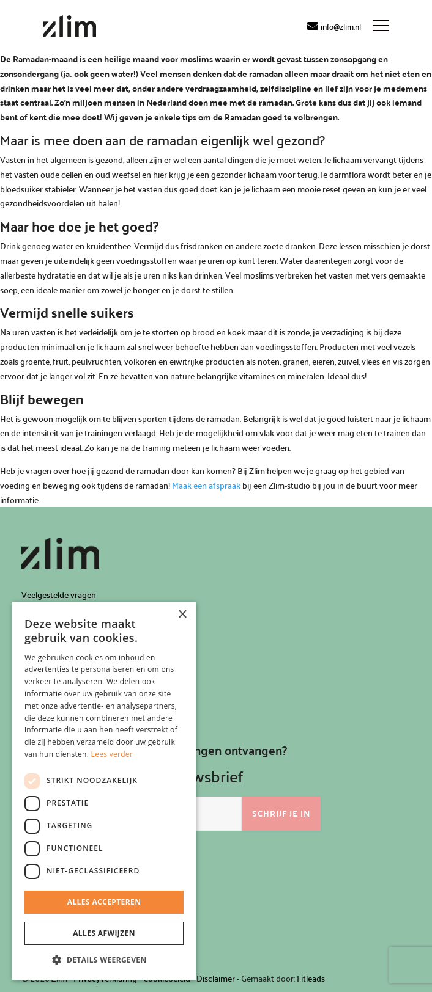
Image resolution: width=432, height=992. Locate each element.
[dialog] (104, 791)
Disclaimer (215, 978)
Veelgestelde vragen (58, 594)
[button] (104, 960)
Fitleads (311, 978)
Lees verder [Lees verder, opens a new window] (112, 754)
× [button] (182, 614)
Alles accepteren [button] (104, 902)
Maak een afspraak (206, 485)
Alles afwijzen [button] (104, 933)
